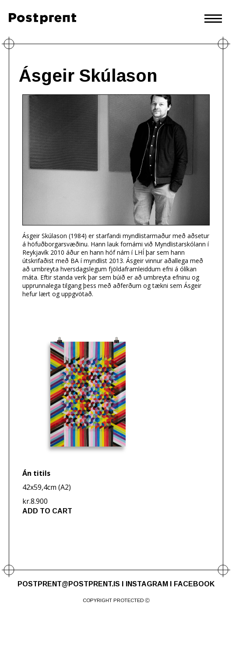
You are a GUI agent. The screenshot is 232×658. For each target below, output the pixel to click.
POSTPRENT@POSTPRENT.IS (69, 584)
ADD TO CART (47, 511)
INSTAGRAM (147, 584)
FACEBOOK (194, 584)
